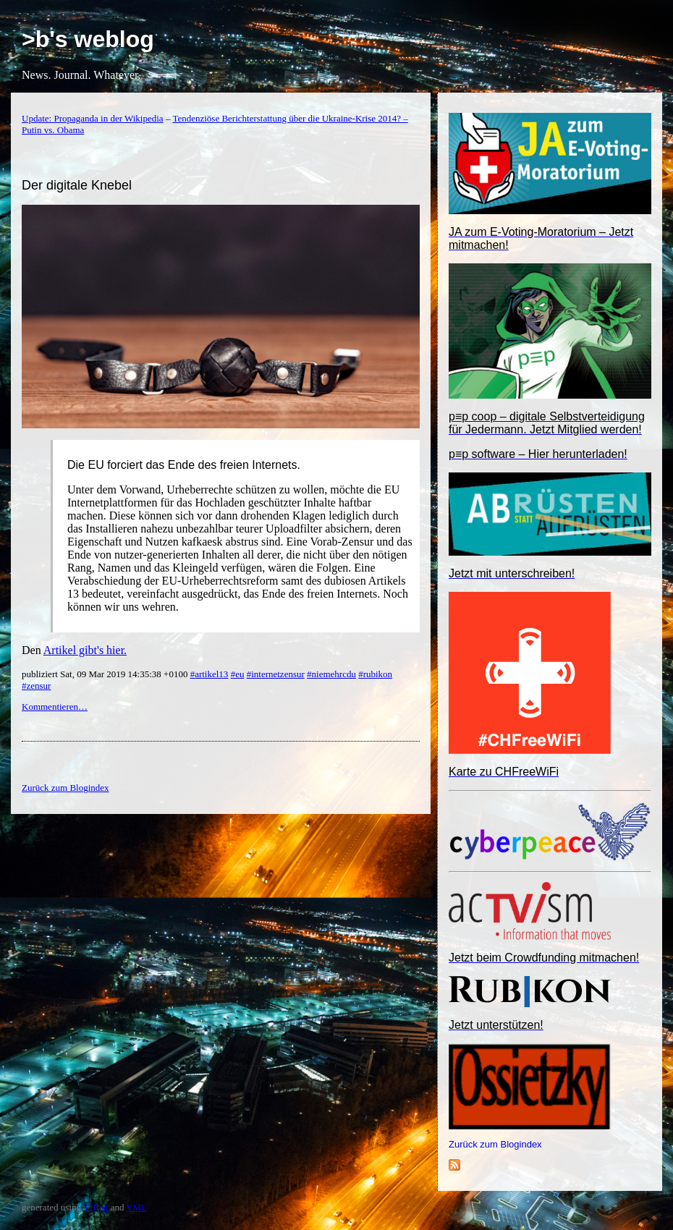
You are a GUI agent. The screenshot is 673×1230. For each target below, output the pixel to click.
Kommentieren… (55, 706)
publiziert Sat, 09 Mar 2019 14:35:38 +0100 (106, 674)
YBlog (96, 1207)
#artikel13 (209, 674)
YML (136, 1207)
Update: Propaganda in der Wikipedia (93, 118)
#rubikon (375, 674)
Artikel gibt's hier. (85, 650)
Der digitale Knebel (77, 185)
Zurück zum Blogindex (495, 1144)
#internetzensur (276, 674)
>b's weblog (88, 39)
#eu (238, 674)
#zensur (36, 685)
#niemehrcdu (331, 674)
